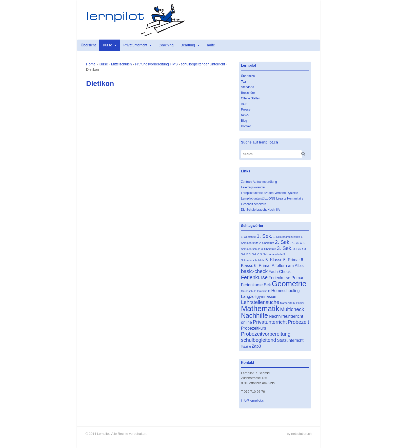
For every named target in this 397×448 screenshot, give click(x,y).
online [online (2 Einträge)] (246, 322)
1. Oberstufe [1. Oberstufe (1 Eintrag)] (248, 236)
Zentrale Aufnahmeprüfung (259, 182)
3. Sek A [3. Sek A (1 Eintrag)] (298, 248)
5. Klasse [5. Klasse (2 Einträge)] (274, 259)
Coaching (165, 45)
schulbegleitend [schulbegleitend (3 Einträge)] (258, 340)
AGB (244, 104)
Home (90, 64)
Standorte (247, 87)
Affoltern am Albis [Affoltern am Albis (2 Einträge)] (288, 265)
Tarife (210, 45)
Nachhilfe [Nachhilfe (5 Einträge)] (254, 315)
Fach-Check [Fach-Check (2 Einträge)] (280, 271)
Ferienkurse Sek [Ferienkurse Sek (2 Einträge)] (256, 284)
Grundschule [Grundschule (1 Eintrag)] (248, 291)
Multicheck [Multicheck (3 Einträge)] (292, 309)
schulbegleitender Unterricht (203, 64)
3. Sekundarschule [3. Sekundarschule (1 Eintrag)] (271, 254)
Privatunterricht (135, 45)
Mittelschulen (121, 64)
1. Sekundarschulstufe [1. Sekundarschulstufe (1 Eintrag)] (286, 236)
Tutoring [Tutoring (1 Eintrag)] (246, 346)
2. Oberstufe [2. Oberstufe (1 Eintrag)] (266, 242)
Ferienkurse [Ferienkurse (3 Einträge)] (254, 277)
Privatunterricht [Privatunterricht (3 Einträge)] (270, 322)
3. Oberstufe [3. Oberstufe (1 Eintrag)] (268, 248)
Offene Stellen (250, 98)
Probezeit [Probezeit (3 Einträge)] (298, 322)
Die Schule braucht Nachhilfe (260, 209)
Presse (245, 109)
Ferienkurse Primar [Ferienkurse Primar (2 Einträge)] (286, 277)
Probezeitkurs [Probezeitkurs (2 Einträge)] (253, 328)
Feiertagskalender (253, 187)
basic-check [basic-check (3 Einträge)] (254, 271)
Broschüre (248, 93)
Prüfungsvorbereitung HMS (156, 64)
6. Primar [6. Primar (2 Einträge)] (262, 265)
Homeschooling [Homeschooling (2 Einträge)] (285, 290)
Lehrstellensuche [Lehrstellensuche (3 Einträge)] (260, 302)
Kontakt (246, 126)
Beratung (188, 45)
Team (244, 81)
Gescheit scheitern (253, 204)
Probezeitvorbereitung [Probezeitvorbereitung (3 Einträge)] (266, 334)
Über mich (248, 76)
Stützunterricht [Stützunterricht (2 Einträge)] (290, 340)
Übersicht (88, 45)
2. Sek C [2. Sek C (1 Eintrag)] (296, 242)
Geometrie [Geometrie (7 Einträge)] (289, 283)
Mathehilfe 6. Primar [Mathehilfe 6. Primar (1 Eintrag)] (292, 302)
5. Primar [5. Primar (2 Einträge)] (291, 259)
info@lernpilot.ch (253, 400)
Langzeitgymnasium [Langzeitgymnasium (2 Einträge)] (259, 296)
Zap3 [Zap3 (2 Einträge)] (256, 346)
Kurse (107, 45)
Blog (244, 120)
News (245, 115)
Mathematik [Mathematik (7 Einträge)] (260, 308)
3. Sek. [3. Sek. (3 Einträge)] (284, 248)
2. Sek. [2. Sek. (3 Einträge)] (283, 242)
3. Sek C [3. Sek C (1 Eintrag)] (254, 254)
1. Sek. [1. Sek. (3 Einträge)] (264, 236)
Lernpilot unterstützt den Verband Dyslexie (269, 193)
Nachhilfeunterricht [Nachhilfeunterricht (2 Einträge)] (286, 316)
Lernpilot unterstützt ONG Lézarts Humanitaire (272, 198)
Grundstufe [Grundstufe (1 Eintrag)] (263, 291)
